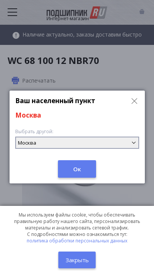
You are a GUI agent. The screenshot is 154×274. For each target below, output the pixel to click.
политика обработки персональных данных (77, 240)
